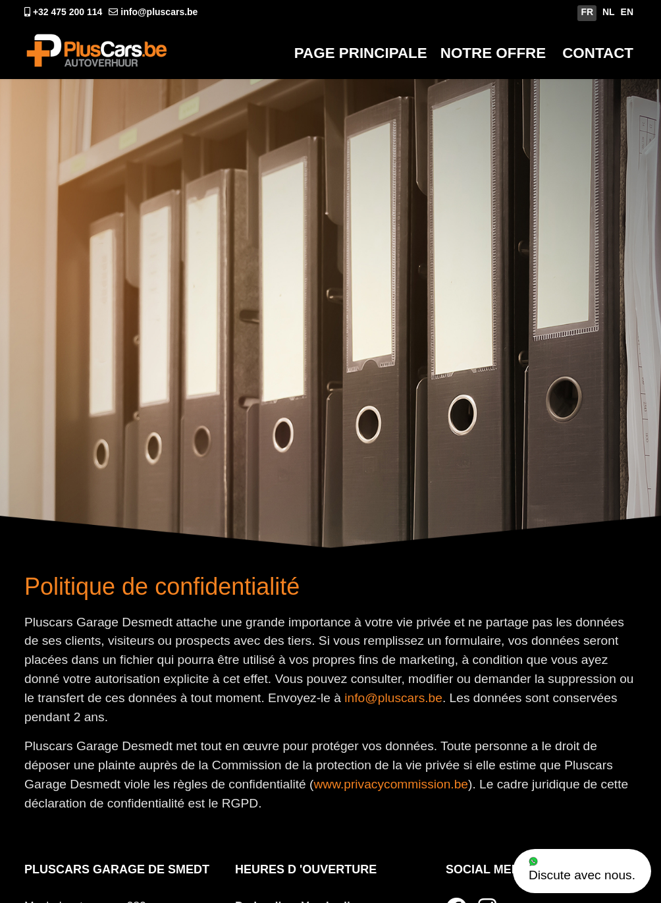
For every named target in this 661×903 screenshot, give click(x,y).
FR (587, 12)
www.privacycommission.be (390, 784)
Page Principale (360, 53)
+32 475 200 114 (68, 12)
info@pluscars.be (159, 12)
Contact (597, 53)
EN (627, 12)
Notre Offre (493, 53)
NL (608, 12)
